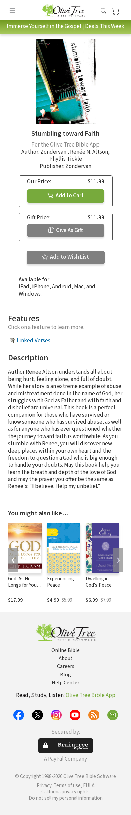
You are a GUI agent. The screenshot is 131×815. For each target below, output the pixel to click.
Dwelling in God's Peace (99, 582)
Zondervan (53, 152)
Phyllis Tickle (65, 159)
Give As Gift (65, 230)
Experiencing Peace (60, 582)
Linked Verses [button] (33, 341)
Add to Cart (66, 196)
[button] (103, 11)
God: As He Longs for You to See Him (22, 585)
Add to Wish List (65, 257)
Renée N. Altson (89, 152)
